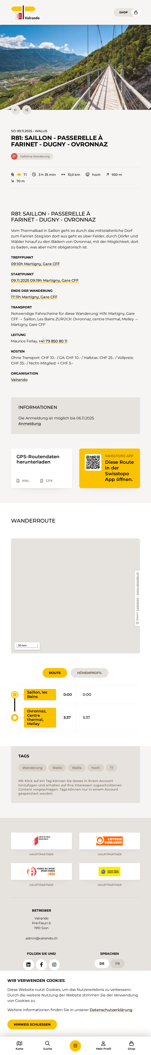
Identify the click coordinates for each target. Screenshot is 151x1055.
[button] (75, 67)
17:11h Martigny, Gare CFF (34, 297)
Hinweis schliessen (32, 1024)
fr (117, 963)
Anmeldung (29, 423)
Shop (123, 12)
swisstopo (137, 604)
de (102, 963)
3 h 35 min (44, 174)
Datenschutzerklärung (111, 1010)
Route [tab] (55, 673)
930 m (114, 174)
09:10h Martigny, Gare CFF (35, 264)
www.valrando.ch (137, 583)
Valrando (19, 380)
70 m (18, 181)
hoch (93, 174)
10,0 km (70, 174)
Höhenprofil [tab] (89, 673)
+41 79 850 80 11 (53, 341)
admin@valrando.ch (41, 938)
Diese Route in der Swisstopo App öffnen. (119, 470)
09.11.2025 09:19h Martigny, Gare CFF (45, 280)
